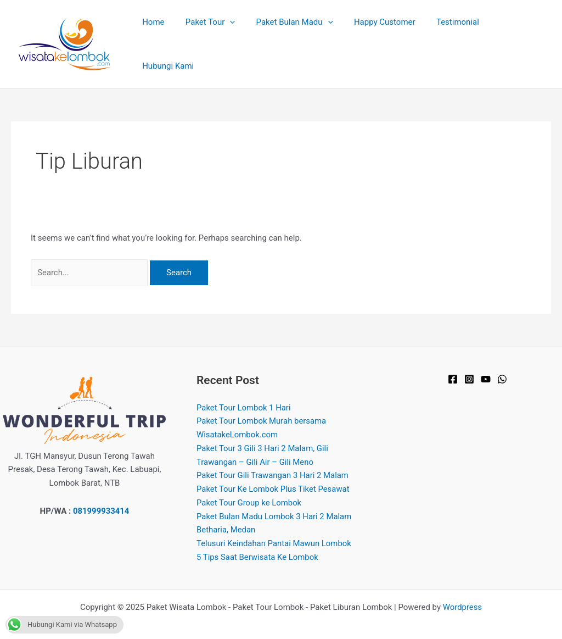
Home (167, 36)
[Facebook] (453, 363)
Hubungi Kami (517, 36)
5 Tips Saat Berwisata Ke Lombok (257, 541)
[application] (239, 36)
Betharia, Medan (226, 514)
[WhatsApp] (502, 363)
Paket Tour (219, 36)
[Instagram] (469, 363)
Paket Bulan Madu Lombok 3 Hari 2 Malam (274, 500)
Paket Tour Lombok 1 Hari (243, 391)
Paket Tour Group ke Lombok (249, 486)
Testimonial (453, 36)
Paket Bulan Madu (299, 36)
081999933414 (101, 494)
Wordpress (462, 591)
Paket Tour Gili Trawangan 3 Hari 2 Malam (273, 459)
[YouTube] (486, 363)
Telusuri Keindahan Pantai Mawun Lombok (274, 527)
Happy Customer (384, 36)
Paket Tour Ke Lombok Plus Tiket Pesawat (273, 473)
